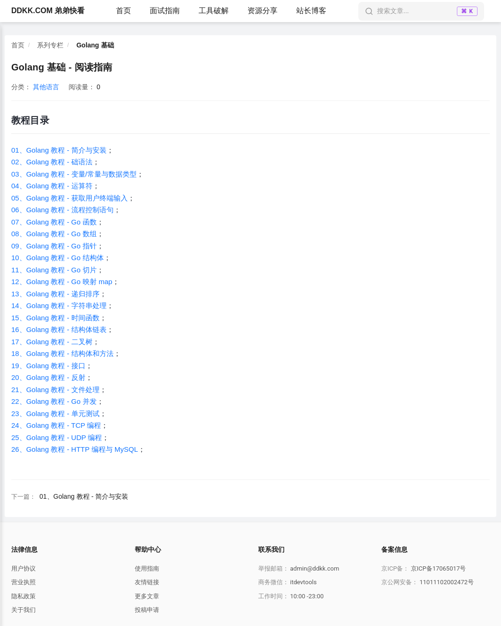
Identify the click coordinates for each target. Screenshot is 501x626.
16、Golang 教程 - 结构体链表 (59, 329)
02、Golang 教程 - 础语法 (51, 162)
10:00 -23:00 (307, 596)
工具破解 (214, 11)
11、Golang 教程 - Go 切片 (54, 270)
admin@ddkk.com (314, 568)
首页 (123, 11)
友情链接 (147, 582)
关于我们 (23, 609)
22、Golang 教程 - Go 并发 (54, 401)
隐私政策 (23, 596)
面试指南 (165, 11)
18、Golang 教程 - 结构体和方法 (62, 353)
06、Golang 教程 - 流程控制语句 (62, 210)
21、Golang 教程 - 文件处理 (55, 390)
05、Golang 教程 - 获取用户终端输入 (69, 198)
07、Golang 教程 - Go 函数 (54, 222)
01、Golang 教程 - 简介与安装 (59, 150)
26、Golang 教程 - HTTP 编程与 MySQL (74, 449)
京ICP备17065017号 (438, 568)
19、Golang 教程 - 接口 (48, 366)
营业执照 (23, 582)
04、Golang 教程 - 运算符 (51, 186)
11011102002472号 (446, 582)
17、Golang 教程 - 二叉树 (51, 342)
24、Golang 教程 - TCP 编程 (56, 425)
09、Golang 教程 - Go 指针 (54, 246)
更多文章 (147, 596)
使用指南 (147, 568)
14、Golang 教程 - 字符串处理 (59, 305)
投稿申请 (147, 609)
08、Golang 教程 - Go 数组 (54, 234)
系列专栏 (50, 45)
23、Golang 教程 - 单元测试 (55, 413)
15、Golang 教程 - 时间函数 (55, 318)
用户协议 (23, 568)
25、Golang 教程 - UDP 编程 (56, 437)
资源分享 (262, 11)
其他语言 (46, 87)
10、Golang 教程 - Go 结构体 (57, 258)
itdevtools (303, 582)
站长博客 (311, 11)
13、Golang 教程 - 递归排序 (55, 294)
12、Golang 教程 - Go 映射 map (61, 282)
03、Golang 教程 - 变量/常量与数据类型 (74, 174)
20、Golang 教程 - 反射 (48, 377)
